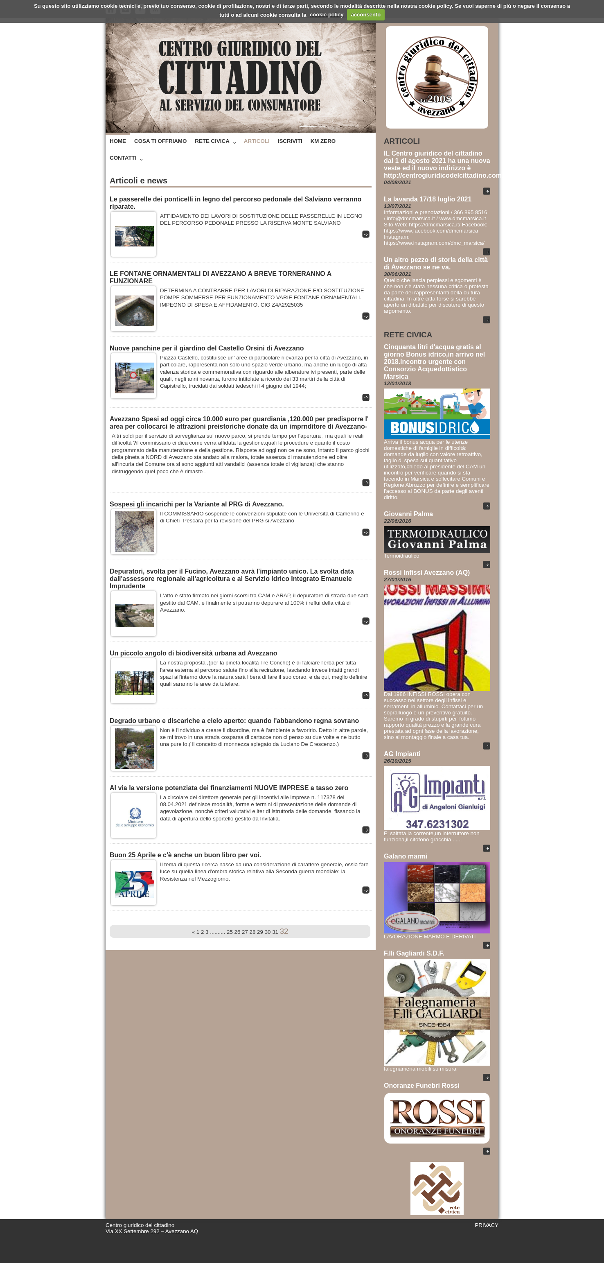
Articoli (257, 141)
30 (268, 932)
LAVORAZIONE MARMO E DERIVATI (430, 936)
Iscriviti (290, 141)
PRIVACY (486, 1225)
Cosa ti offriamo (160, 141)
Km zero (323, 141)
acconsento (366, 14)
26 (237, 932)
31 (275, 932)
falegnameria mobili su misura (420, 1069)
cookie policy (326, 14)
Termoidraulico (401, 556)
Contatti (123, 158)
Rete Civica (212, 141)
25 (230, 932)
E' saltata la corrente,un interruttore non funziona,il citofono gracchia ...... (432, 836)
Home (118, 141)
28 (253, 932)
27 (245, 932)
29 (260, 932)
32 (284, 931)
